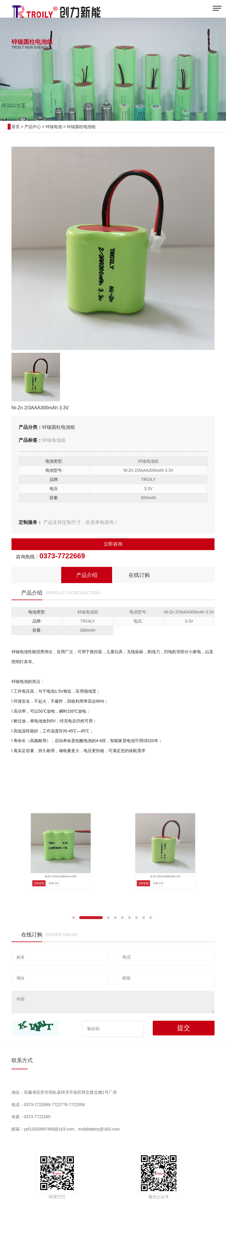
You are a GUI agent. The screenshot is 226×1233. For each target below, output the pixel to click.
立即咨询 (113, 544)
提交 (183, 1028)
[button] (73, 917)
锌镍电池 (54, 126)
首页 (15, 126)
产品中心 (32, 126)
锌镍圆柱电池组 (81, 126)
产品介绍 (86, 575)
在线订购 (139, 575)
